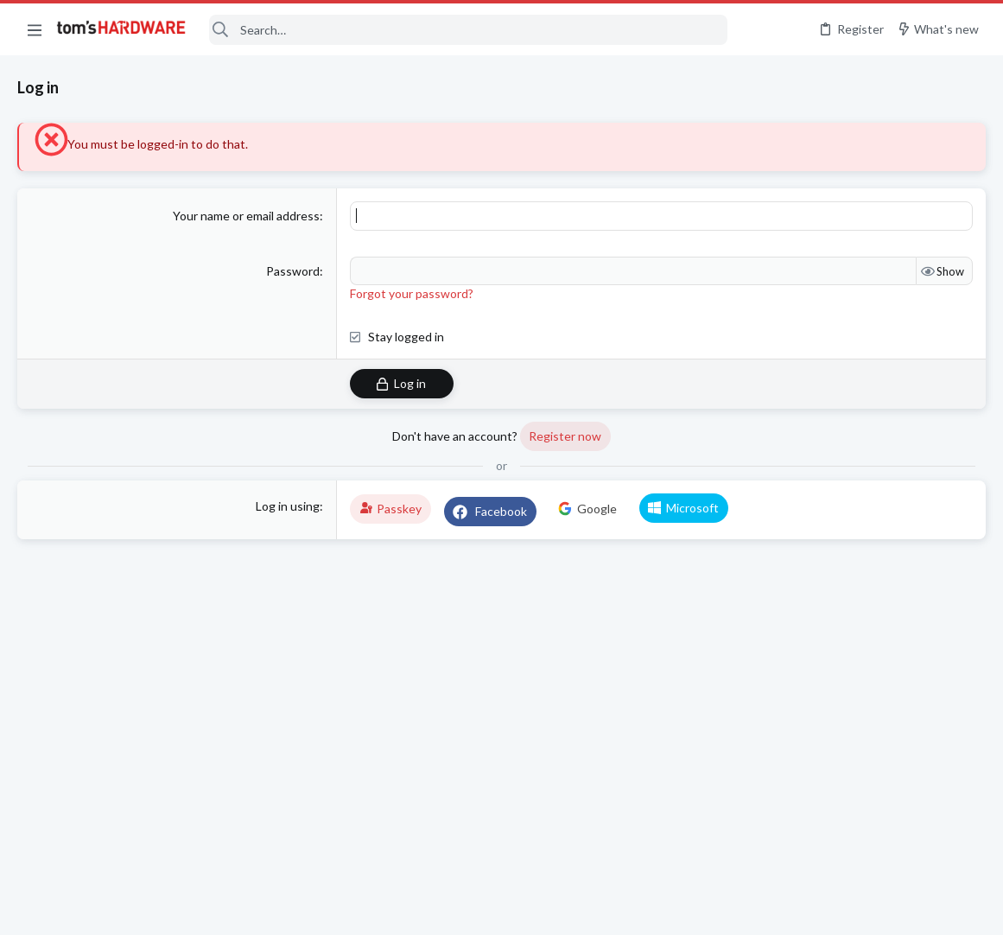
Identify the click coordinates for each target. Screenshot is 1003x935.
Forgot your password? (411, 293)
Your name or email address (246, 215)
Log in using (288, 506)
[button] (34, 29)
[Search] (468, 30)
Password (293, 271)
